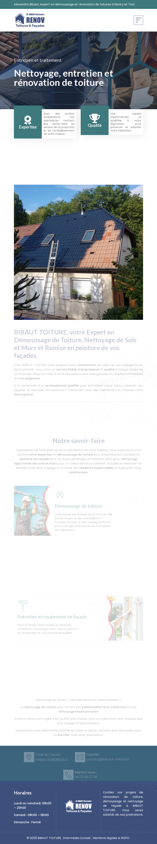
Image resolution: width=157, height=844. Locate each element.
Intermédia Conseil (76, 838)
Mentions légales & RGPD (111, 838)
